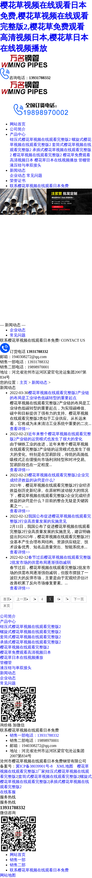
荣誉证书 (18, 181)
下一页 (79, 599)
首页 (6, 599)
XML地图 (64, 766)
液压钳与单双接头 (25, 165)
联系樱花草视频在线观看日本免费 (39, 186)
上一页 (21, 599)
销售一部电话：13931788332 (34, 735)
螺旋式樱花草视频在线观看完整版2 (30, 632)
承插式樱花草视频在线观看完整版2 (30, 642)
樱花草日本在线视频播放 (56, 160)
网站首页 (18, 124)
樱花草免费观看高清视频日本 (25, 652)
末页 (6, 606)
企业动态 (18, 175)
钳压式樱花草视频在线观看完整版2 (40, 139)
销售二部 (18, 865)
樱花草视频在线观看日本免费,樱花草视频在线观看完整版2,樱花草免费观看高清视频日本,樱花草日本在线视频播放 (44, 27)
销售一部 (18, 860)
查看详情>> (20, 429)
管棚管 (84, 160)
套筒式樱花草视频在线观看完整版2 (30, 637)
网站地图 (8, 875)
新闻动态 (18, 170)
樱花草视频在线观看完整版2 (37, 155)
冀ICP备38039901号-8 (34, 766)
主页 (23, 382)
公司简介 (18, 129)
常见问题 (34, 175)
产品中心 (18, 134)
